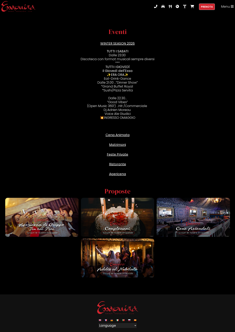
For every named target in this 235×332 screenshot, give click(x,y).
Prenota (207, 6)
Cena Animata (118, 135)
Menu (227, 6)
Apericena (117, 174)
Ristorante (117, 164)
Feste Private (117, 154)
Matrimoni (117, 144)
